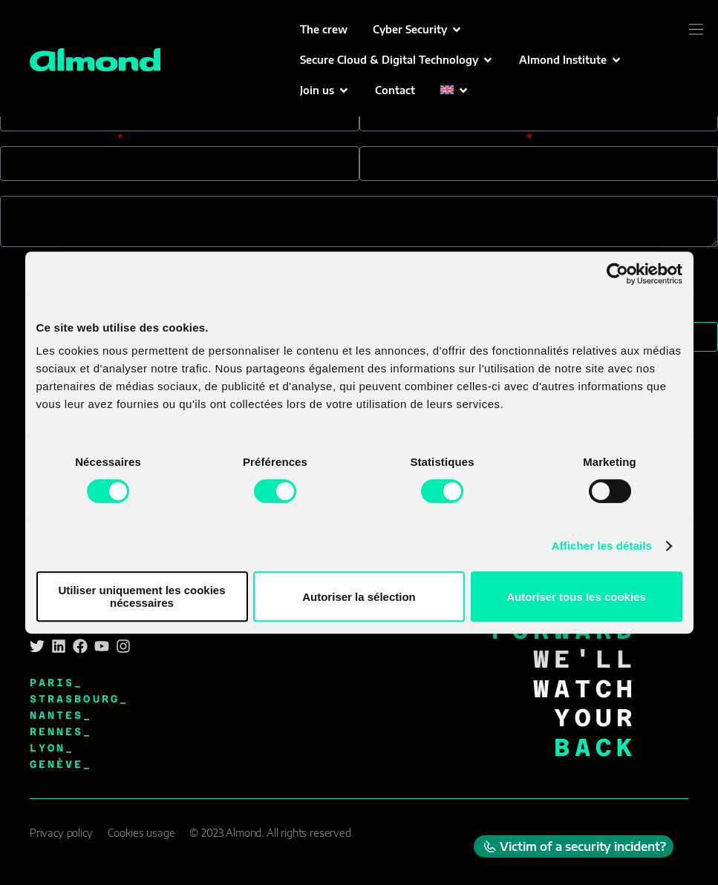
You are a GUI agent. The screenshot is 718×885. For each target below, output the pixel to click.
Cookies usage (141, 832)
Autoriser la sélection (359, 596)
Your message (39, 188)
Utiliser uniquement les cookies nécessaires (141, 596)
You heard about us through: (441, 138)
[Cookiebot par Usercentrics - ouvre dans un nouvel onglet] (617, 274)
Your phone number (57, 138)
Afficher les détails (602, 545)
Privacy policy (61, 832)
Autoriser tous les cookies (576, 596)
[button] (417, 29)
